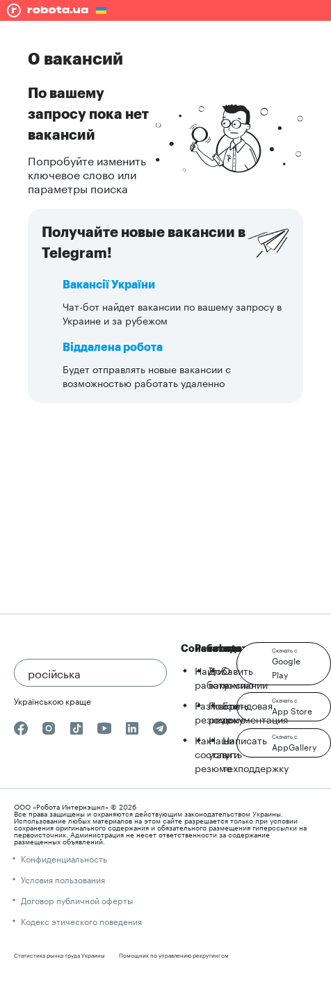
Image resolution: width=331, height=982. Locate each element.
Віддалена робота (113, 347)
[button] (283, 663)
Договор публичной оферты (77, 899)
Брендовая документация (255, 711)
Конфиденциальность (64, 858)
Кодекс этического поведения (81, 920)
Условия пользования (63, 878)
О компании (245, 677)
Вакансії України (109, 284)
